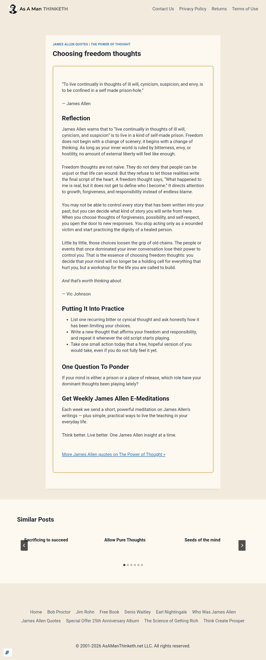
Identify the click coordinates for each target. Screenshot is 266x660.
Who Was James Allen (214, 612)
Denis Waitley (138, 612)
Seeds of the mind (202, 540)
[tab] (124, 565)
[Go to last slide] (24, 545)
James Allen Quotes (70, 44)
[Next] (242, 545)
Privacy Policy (192, 8)
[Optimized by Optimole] (7, 652)
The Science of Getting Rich (171, 620)
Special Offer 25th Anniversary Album (102, 620)
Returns (219, 8)
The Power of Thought (111, 44)
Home (36, 612)
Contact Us (163, 8)
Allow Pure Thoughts (124, 540)
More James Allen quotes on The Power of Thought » (113, 454)
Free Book (109, 612)
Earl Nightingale (171, 612)
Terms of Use (245, 8)
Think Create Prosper (224, 620)
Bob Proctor (59, 612)
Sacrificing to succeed (46, 540)
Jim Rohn (85, 612)
